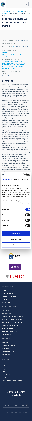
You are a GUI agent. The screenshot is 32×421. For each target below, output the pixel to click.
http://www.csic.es (15, 277)
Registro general (7, 302)
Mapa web (5, 343)
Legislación (5, 310)
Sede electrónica (7, 375)
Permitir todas (16, 233)
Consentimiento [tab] (7, 179)
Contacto (5, 290)
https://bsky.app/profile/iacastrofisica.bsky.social (23, 405)
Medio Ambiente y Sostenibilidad (12, 322)
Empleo (4, 363)
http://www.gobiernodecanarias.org (15, 255)
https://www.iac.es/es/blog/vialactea (27, 405)
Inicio (3, 11)
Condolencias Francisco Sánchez (12, 381)
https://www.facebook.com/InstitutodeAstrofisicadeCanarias (9, 405)
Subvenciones (5, 13)
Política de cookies (8, 351)
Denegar (16, 245)
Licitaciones (6, 366)
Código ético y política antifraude (12, 316)
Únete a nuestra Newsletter (16, 393)
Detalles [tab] (16, 179)
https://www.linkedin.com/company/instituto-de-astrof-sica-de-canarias (16, 405)
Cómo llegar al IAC (8, 293)
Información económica (19, 11)
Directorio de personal (9, 296)
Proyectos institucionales (10, 325)
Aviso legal (5, 349)
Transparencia (9, 11)
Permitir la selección (16, 239)
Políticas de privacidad (9, 346)
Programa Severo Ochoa (10, 331)
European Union (6, 52)
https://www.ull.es (15, 266)
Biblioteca (5, 299)
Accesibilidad (6, 355)
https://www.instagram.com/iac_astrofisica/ (12, 405)
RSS (3, 372)
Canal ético (5, 378)
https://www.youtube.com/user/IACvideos (19, 405)
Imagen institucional (8, 369)
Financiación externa (8, 328)
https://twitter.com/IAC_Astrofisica (5, 405)
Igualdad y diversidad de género (12, 319)
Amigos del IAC (7, 334)
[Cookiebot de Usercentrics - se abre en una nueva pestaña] (23, 174)
